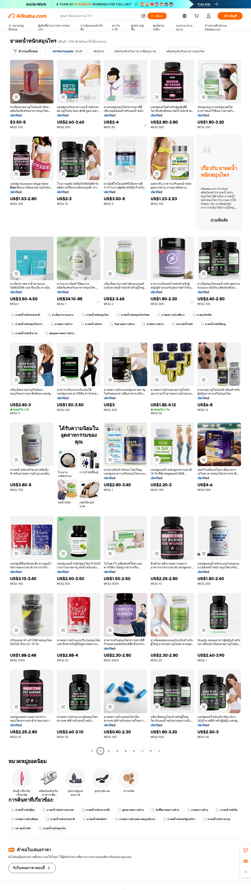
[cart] (197, 16)
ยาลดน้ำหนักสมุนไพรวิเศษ (133, 315)
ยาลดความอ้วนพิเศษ (24, 819)
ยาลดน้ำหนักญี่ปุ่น (23, 810)
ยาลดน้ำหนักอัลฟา (95, 819)
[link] (245, 850)
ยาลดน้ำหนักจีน (226, 810)
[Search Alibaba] (98, 16)
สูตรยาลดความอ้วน (130, 810)
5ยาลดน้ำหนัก (21, 828)
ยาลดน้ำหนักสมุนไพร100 (27, 324)
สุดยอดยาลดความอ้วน (59, 333)
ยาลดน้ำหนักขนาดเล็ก (96, 810)
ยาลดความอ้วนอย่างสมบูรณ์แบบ (135, 819)
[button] (143, 15)
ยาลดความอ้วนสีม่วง (171, 315)
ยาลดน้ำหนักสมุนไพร (95, 315)
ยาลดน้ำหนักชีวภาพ (24, 333)
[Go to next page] (159, 751)
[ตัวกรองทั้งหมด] (25, 51)
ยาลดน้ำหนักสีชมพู (213, 324)
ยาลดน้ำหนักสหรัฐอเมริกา (179, 819)
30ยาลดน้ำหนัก (182, 324)
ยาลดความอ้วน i (62, 324)
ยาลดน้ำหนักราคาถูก (216, 819)
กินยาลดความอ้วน (122, 324)
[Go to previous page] (92, 751)
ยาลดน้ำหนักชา (91, 324)
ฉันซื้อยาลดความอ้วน (165, 810)
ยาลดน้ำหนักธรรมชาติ (25, 315)
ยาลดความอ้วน (153, 324)
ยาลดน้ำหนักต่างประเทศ (58, 810)
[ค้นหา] (157, 16)
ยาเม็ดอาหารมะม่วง (61, 315)
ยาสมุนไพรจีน (202, 315)
